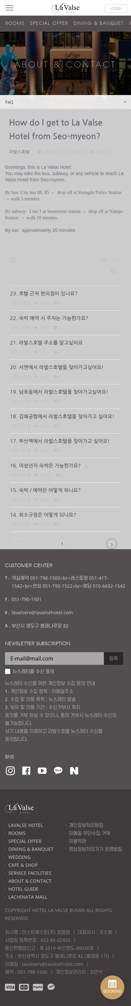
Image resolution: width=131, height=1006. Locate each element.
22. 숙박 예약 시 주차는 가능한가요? (49, 318)
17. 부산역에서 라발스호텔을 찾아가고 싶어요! (60, 441)
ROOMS (15, 23)
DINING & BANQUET (98, 23)
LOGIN (116, 8)
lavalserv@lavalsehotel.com (42, 612)
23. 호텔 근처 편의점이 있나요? (43, 293)
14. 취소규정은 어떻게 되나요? (43, 514)
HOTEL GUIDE (23, 889)
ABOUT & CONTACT (30, 881)
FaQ (66, 102)
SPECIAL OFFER (49, 23)
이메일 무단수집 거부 (89, 833)
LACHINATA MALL (27, 897)
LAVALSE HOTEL (25, 825)
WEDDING (19, 857)
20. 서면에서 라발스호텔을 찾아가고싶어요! (56, 367)
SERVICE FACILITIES (30, 873)
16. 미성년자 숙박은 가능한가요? (45, 465)
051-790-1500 (33, 972)
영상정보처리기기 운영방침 (95, 849)
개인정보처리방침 (86, 825)
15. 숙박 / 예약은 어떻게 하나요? (45, 490)
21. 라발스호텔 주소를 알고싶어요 (46, 342)
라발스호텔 (19, 152)
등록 (113, 658)
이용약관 (77, 841)
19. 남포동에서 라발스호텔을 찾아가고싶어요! (59, 391)
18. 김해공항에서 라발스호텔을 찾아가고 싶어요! (62, 416)
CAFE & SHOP (23, 865)
